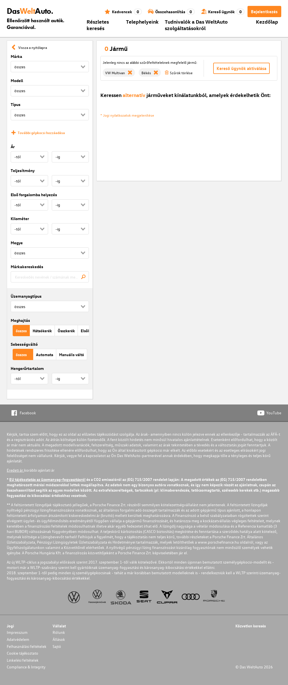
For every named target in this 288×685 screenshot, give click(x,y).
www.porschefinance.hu (218, 542)
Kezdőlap (267, 21)
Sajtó (57, 646)
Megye (17, 242)
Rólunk (59, 632)
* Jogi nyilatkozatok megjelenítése (127, 115)
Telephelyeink (142, 21)
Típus (16, 104)
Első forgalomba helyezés (34, 194)
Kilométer (20, 218)
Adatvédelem (18, 639)
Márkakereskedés (27, 266)
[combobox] (50, 276)
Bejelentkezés (264, 11)
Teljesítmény (23, 170)
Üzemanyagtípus (26, 296)
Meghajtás (20, 320)
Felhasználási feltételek (26, 646)
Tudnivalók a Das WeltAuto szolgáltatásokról (196, 24)
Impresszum (17, 632)
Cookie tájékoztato (22, 653)
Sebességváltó (24, 344)
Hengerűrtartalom (27, 368)
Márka (16, 56)
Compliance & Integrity (26, 667)
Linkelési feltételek (23, 660)
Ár (13, 146)
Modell (17, 80)
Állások (59, 639)
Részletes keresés (98, 24)
